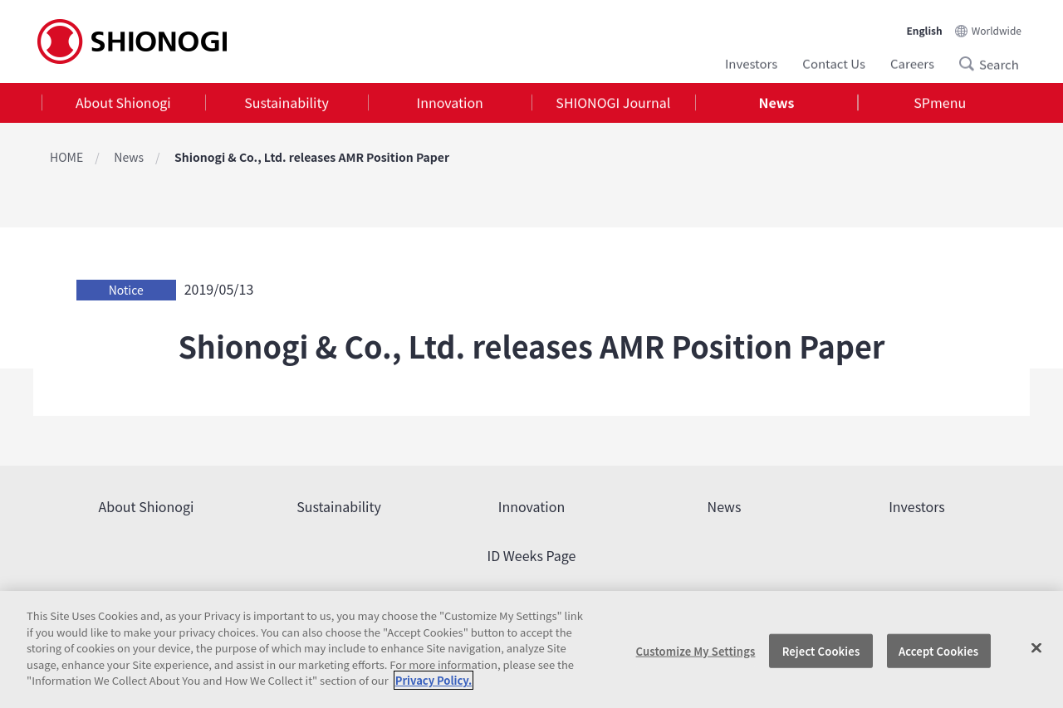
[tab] (123, 103)
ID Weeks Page (531, 555)
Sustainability (286, 103)
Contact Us (833, 62)
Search (971, 63)
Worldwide (996, 29)
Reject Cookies (821, 650)
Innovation (450, 103)
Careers (912, 62)
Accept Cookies (938, 650)
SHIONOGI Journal (613, 103)
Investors (751, 62)
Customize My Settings (696, 650)
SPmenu (940, 103)
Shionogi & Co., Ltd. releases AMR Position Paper (311, 157)
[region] (531, 649)
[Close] (1036, 647)
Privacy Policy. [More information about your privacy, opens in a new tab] (433, 680)
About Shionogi (123, 103)
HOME (66, 157)
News (777, 103)
